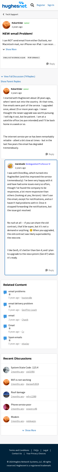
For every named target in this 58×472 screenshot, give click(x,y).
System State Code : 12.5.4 (24, 367)
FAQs (36, 450)
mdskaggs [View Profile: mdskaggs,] (31, 421)
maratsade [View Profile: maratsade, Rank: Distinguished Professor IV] (20, 164)
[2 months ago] (17, 372)
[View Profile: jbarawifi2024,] (6, 382)
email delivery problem (21, 303)
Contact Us (17, 453)
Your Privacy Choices (36, 453)
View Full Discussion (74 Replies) (18, 76)
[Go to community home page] (15, 5)
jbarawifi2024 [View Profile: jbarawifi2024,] (32, 384)
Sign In (51, 5)
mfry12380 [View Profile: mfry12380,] (31, 396)
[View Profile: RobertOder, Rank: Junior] (6, 25)
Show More (9, 49)
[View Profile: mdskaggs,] (6, 419)
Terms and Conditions (19, 450)
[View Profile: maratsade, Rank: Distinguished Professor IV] (10, 166)
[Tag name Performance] (34, 57)
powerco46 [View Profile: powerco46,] (31, 408)
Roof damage (18, 392)
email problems (17, 291)
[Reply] (51, 64)
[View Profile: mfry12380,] (6, 395)
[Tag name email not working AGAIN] (14, 57)
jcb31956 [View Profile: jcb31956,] (30, 371)
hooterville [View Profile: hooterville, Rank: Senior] (27, 297)
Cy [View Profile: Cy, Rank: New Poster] (23, 331)
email (12, 315)
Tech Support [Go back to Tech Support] (10, 14)
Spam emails (15, 337)
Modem (15, 417)
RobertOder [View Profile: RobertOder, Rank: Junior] (17, 23)
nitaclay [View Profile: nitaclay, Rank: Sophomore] (25, 343)
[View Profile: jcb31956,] (6, 370)
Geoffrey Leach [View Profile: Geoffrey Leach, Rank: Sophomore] (29, 309)
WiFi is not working (21, 379)
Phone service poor (21, 404)
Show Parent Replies (11, 81)
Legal (45, 450)
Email (12, 325)
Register (41, 5)
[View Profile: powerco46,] (6, 407)
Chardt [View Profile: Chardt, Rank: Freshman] (25, 319)
